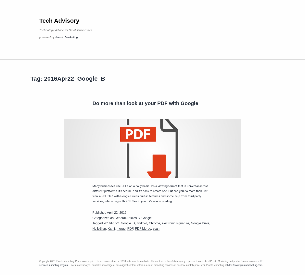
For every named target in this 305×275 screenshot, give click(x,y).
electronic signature (175, 223)
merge (121, 228)
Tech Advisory (59, 20)
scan (156, 228)
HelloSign (99, 228)
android (142, 223)
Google (147, 218)
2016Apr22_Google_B (119, 223)
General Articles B (127, 218)
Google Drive (200, 223)
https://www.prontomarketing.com (244, 265)
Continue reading (160, 201)
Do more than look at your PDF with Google (145, 103)
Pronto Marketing (66, 37)
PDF (130, 228)
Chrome (154, 223)
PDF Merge (143, 228)
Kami (111, 228)
